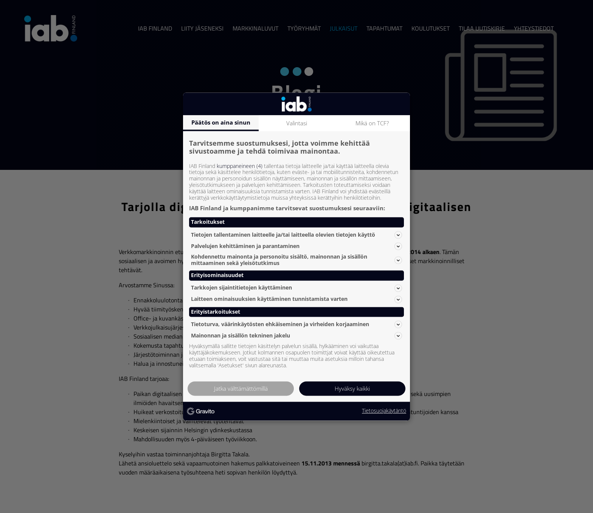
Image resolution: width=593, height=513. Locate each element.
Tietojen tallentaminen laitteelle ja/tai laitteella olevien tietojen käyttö (296, 235)
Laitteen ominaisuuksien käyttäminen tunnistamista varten (296, 299)
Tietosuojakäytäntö (384, 411)
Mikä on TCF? (372, 123)
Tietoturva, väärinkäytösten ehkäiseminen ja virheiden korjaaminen (296, 324)
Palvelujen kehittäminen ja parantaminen (296, 246)
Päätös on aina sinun (220, 122)
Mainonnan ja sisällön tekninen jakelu (296, 335)
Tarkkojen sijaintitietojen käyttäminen (296, 288)
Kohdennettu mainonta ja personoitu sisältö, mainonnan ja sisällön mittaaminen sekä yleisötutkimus (296, 260)
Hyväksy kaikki (352, 388)
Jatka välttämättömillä (241, 388)
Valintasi (296, 123)
